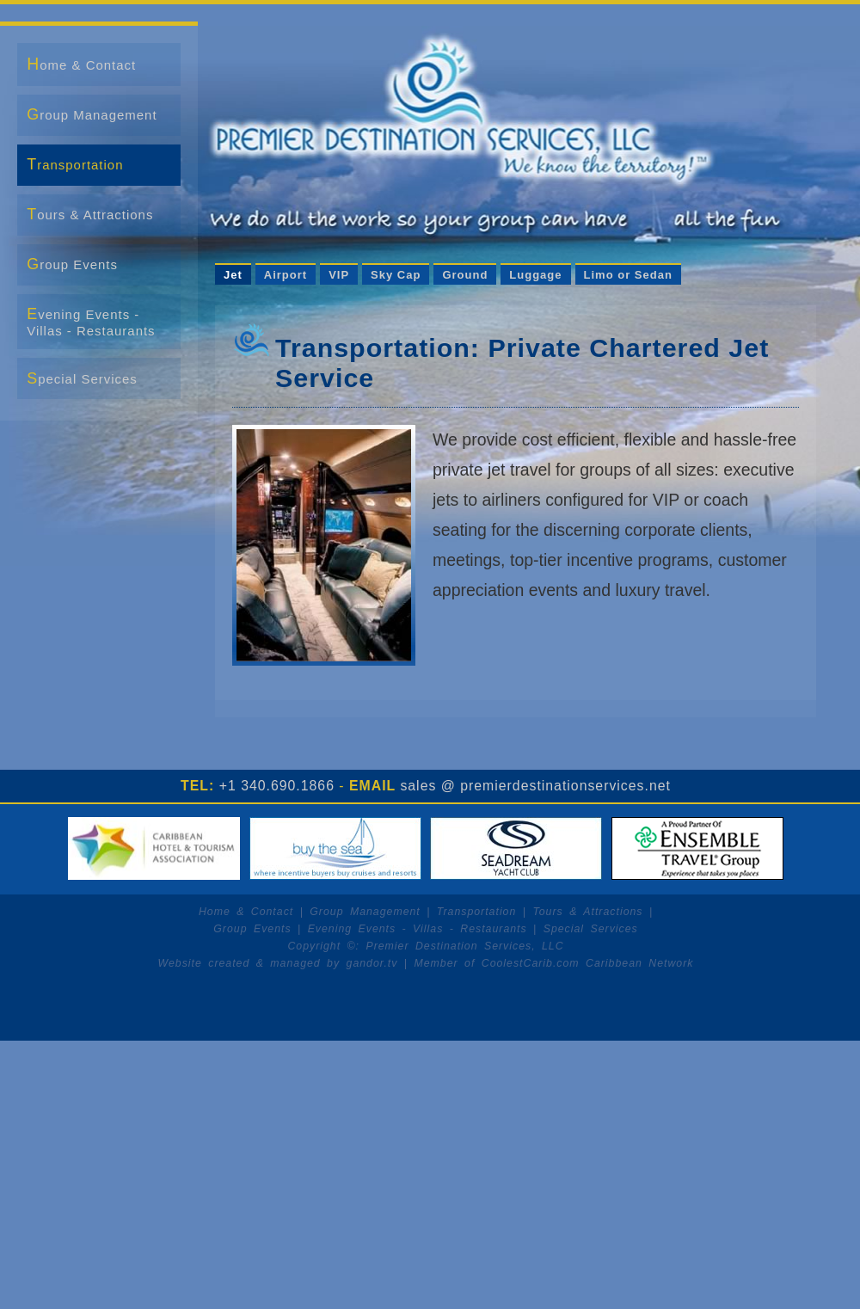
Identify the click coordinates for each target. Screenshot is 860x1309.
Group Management (365, 912)
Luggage (535, 274)
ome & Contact (81, 63)
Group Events (252, 929)
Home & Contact (246, 912)
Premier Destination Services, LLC (464, 946)
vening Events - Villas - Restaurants (91, 321)
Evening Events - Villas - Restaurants (417, 929)
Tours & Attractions (587, 912)
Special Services (591, 929)
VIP (339, 274)
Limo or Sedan (628, 274)
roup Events (72, 264)
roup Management (92, 114)
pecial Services (82, 378)
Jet (233, 274)
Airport (285, 274)
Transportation (476, 912)
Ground (465, 274)
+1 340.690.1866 (277, 785)
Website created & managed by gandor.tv (278, 963)
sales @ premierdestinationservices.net (535, 785)
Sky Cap (396, 274)
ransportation (75, 164)
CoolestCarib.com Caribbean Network (588, 963)
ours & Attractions (90, 214)
